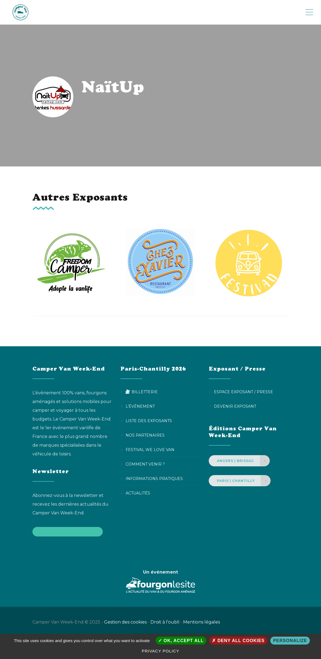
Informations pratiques (154, 478)
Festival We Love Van (150, 449)
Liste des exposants (149, 420)
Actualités (138, 493)
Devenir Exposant (235, 406)
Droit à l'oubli (164, 624)
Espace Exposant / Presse (243, 391)
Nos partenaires (145, 435)
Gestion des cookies (125, 624)
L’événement (140, 406)
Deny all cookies (238, 640)
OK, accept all (181, 640)
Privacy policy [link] (160, 651)
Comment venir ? (145, 464)
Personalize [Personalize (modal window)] (290, 640)
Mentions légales (201, 624)
